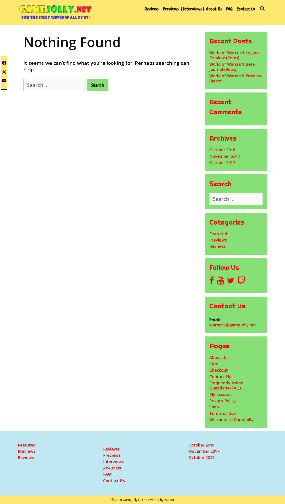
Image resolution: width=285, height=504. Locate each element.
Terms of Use (222, 413)
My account (220, 394)
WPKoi (169, 500)
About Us (214, 9)
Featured (218, 233)
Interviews (192, 9)
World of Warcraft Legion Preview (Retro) (234, 55)
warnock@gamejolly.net (232, 325)
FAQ (229, 9)
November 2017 (224, 156)
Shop (214, 407)
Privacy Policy (222, 400)
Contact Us (246, 9)
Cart (213, 364)
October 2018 (222, 149)
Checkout (218, 370)
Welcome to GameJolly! (231, 419)
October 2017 (222, 162)
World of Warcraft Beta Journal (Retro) (232, 66)
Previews (171, 9)
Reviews (152, 9)
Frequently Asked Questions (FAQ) (226, 385)
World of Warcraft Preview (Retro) (235, 78)
